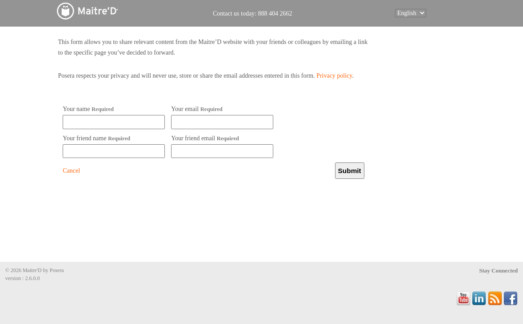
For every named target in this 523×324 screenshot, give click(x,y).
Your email (197, 109)
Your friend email (205, 138)
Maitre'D (107, 11)
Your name (88, 109)
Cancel (71, 170)
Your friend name (96, 138)
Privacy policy (334, 75)
